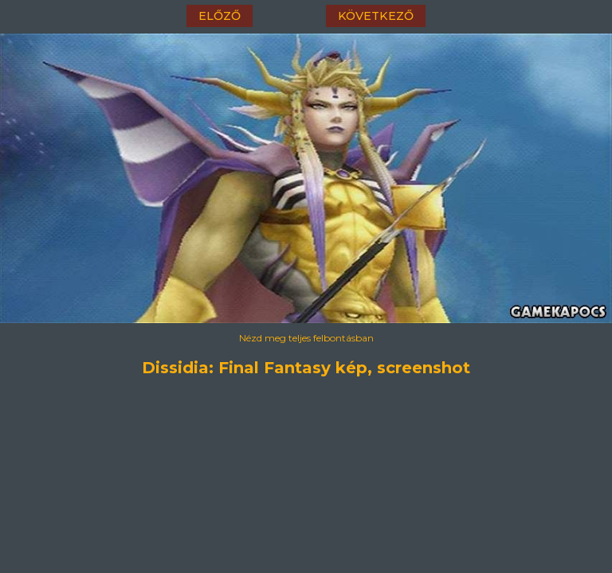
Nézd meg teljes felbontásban (306, 338)
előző (219, 16)
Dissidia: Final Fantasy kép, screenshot (306, 367)
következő (376, 16)
